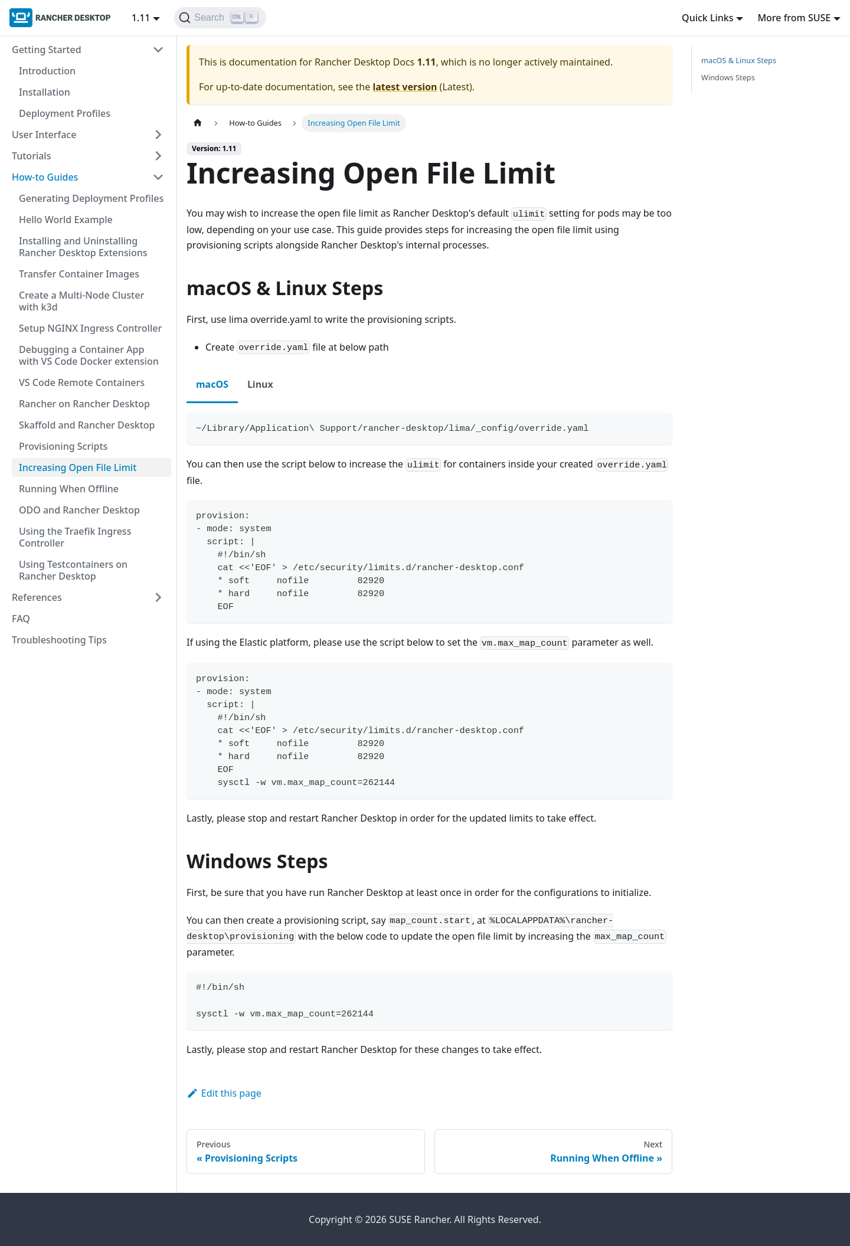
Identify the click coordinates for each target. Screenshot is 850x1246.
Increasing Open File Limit (77, 467)
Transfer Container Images (79, 273)
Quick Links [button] (707, 17)
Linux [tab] (260, 384)
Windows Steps (728, 77)
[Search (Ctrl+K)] (220, 17)
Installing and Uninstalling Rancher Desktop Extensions (83, 246)
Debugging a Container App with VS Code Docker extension (89, 355)
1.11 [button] (141, 17)
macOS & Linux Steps (738, 60)
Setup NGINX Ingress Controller (90, 328)
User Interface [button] (44, 134)
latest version (404, 86)
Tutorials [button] (31, 155)
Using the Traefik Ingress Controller (75, 537)
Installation (44, 92)
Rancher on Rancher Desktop (84, 403)
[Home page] (198, 123)
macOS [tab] (212, 384)
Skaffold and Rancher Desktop (87, 424)
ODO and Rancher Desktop (79, 509)
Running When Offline (69, 488)
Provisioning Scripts (63, 446)
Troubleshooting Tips (59, 639)
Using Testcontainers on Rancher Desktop (73, 570)
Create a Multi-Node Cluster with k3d (81, 301)
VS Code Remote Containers (82, 382)
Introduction (47, 70)
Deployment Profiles (64, 113)
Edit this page (224, 1093)
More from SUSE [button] (794, 17)
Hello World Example (66, 219)
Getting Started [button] (46, 49)
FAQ (21, 618)
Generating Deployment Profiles (91, 198)
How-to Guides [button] (45, 177)
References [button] (37, 597)
